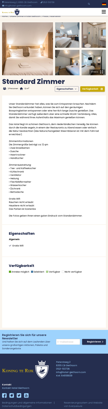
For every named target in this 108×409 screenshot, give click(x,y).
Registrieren (94, 341)
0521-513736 (47, 2)
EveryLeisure (75, 406)
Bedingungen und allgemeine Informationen (27, 402)
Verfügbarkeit (92, 89)
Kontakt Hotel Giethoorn (15, 388)
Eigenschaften (66, 89)
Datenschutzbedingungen (17, 406)
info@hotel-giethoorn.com (17, 5)
